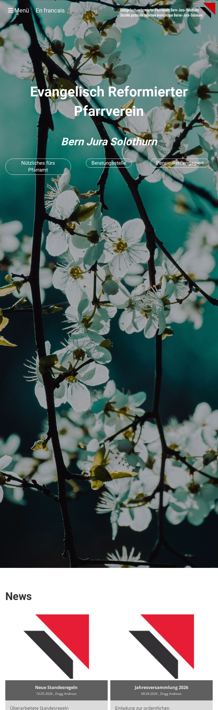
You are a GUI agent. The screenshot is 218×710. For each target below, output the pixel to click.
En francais (50, 10)
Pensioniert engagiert (180, 163)
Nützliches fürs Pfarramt (38, 166)
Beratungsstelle (108, 163)
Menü (36, 10)
